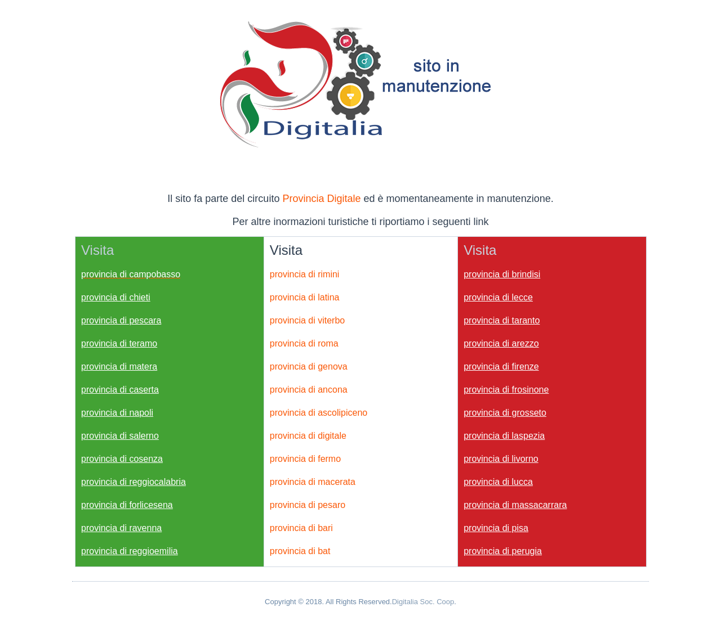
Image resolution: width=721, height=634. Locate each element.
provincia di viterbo (307, 320)
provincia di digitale (308, 435)
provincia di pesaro (307, 505)
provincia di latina (305, 297)
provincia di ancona (309, 389)
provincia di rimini (305, 274)
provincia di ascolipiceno (318, 412)
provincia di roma (304, 343)
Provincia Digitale (321, 198)
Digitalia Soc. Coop (423, 601)
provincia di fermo (305, 459)
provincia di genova (309, 366)
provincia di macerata (312, 482)
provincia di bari (301, 528)
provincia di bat (300, 551)
